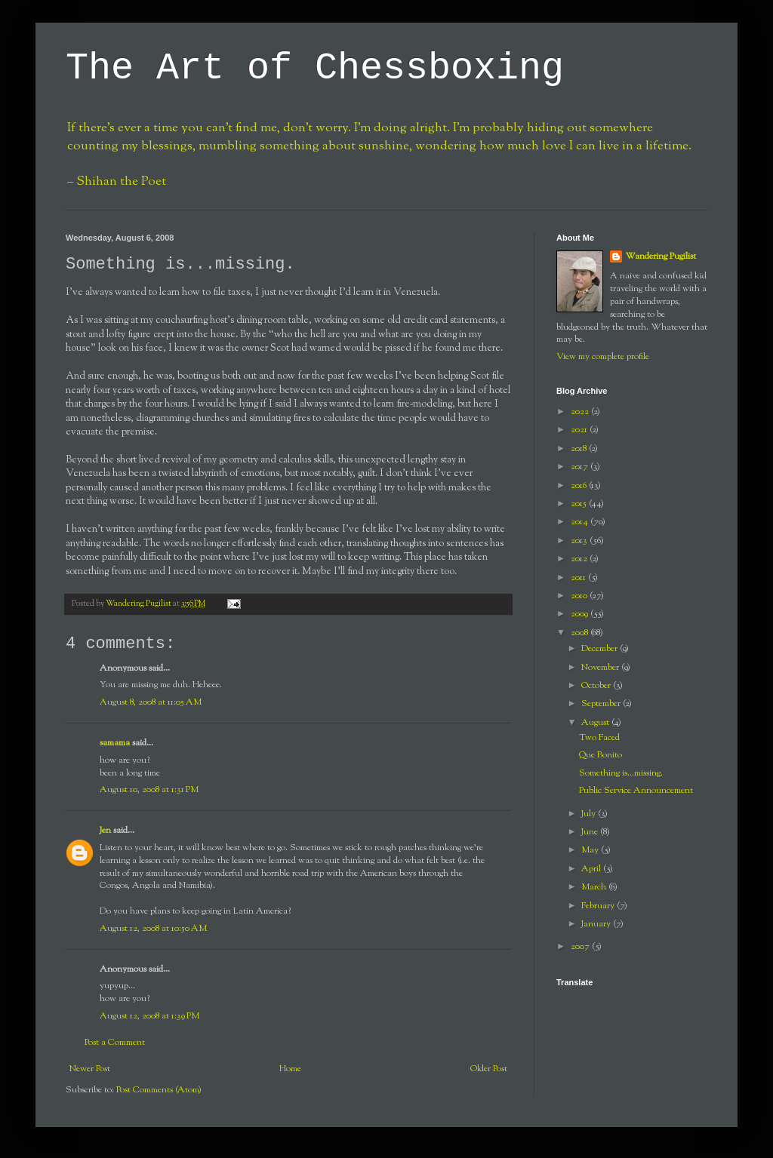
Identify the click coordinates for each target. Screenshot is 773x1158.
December (600, 649)
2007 (581, 947)
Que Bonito (600, 755)
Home (290, 1069)
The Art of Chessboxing (315, 68)
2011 (579, 578)
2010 (580, 596)
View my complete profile (602, 357)
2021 (580, 430)
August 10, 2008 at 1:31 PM (149, 790)
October (597, 686)
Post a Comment (115, 1042)
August (596, 723)
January (597, 924)
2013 (580, 541)
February (599, 906)
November (601, 667)
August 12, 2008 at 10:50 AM (153, 928)
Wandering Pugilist (660, 256)
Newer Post (89, 1069)
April (592, 869)
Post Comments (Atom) (159, 1090)
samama (115, 743)
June (590, 832)
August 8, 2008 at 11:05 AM (151, 702)
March (594, 887)
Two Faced (599, 738)
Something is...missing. (621, 773)
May (591, 850)
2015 (580, 504)
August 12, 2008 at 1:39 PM (149, 1016)
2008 (580, 633)
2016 (580, 486)
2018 (580, 449)
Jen (105, 830)
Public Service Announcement (636, 790)
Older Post (488, 1069)
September (602, 704)
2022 (581, 412)
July (589, 814)
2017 (580, 467)
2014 (580, 522)
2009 (580, 614)
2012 (580, 559)
